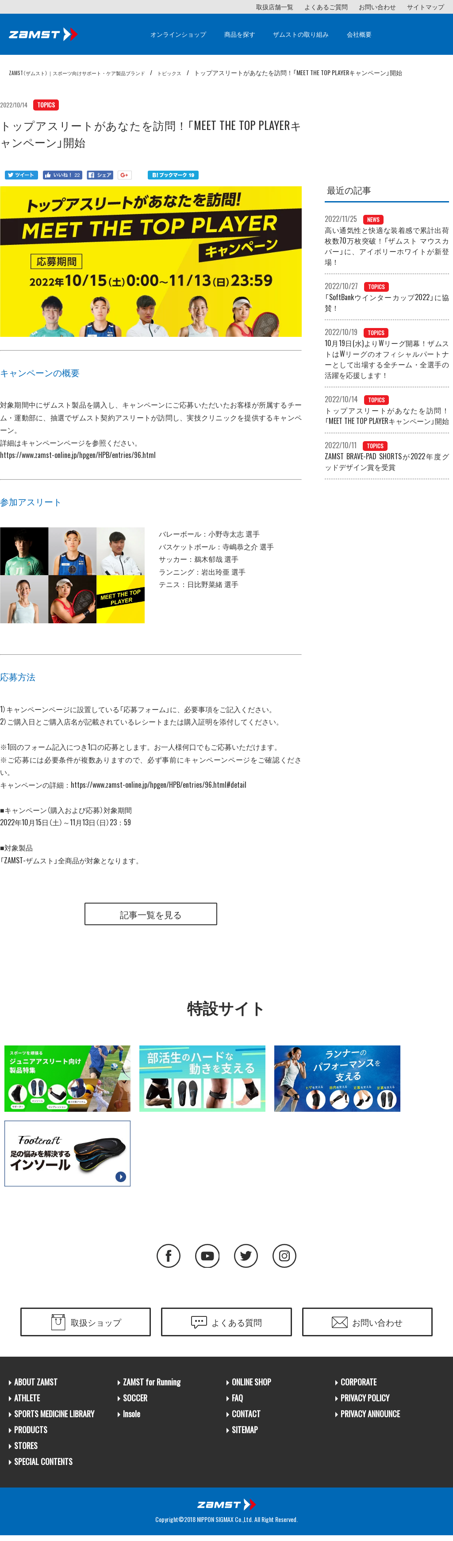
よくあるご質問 (326, 6)
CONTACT (246, 1418)
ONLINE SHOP (251, 1386)
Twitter (248, 1258)
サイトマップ (425, 6)
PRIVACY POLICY (365, 1402)
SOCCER (135, 1402)
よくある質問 (236, 1326)
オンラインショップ (178, 34)
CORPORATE (358, 1386)
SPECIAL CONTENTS (43, 1466)
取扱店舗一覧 (274, 6)
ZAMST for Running (151, 1386)
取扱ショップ (96, 1326)
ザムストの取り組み (301, 34)
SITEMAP (245, 1434)
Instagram (290, 1258)
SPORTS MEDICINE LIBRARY (54, 1418)
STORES (26, 1450)
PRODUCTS (30, 1434)
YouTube (205, 1258)
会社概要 (359, 34)
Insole (131, 1418)
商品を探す (239, 34)
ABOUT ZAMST (36, 1386)
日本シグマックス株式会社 (226, 1509)
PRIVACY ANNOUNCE (370, 1418)
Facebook (163, 1258)
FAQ (237, 1402)
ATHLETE (27, 1402)
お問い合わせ (377, 6)
